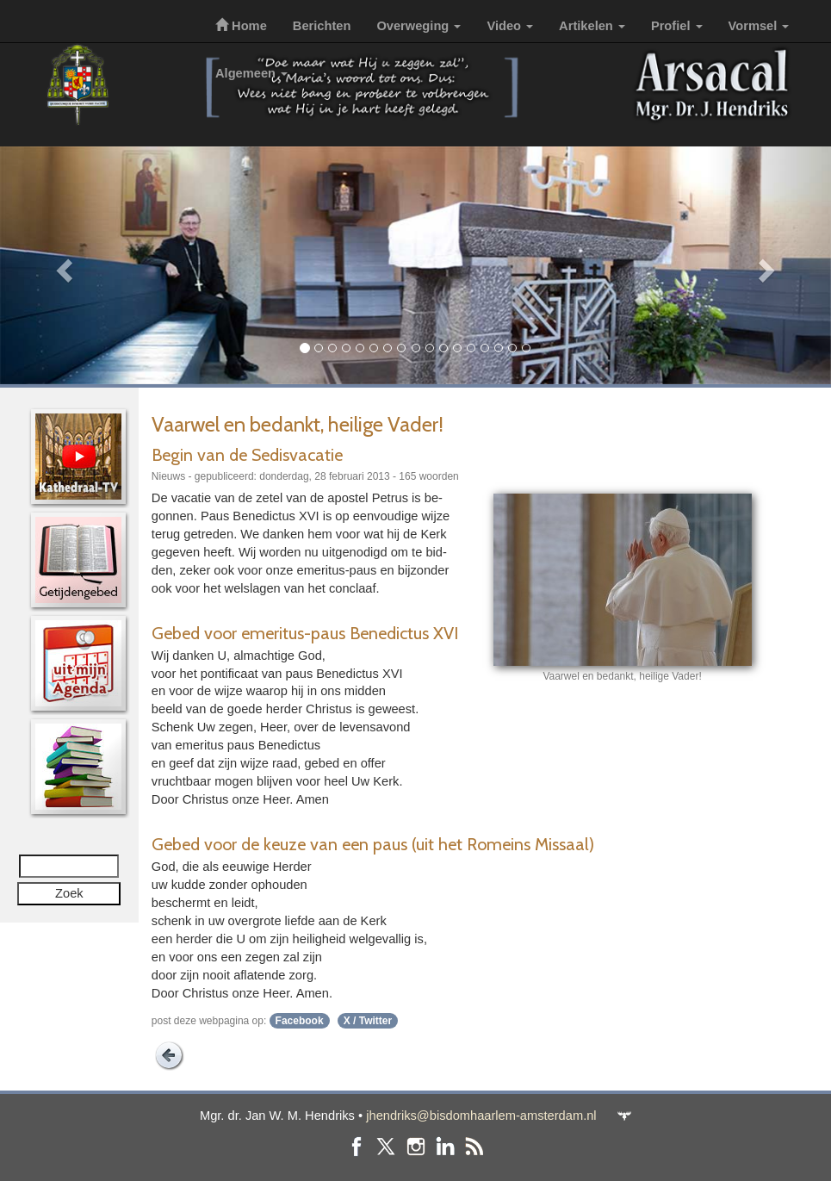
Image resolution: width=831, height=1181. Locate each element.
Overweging (418, 26)
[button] (62, 265)
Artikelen (592, 26)
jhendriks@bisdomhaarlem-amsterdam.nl (481, 1115)
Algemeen (251, 73)
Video (510, 26)
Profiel (677, 26)
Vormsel (759, 26)
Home (241, 26)
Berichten (322, 26)
